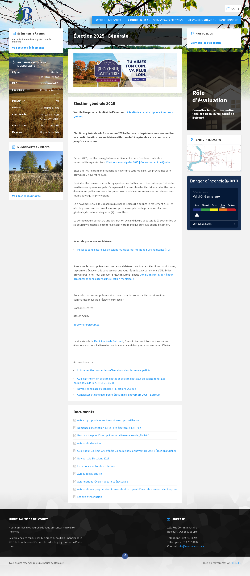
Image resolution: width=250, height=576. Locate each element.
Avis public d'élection (89, 443)
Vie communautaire (201, 20)
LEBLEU (236, 563)
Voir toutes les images (26, 196)
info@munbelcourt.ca (86, 324)
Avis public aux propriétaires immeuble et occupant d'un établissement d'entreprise (127, 489)
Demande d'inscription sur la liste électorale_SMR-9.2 (109, 427)
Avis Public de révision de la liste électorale (102, 481)
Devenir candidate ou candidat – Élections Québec (106, 388)
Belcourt (114, 20)
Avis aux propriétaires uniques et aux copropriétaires (108, 420)
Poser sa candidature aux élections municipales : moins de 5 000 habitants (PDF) (124, 249)
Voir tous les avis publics (206, 42)
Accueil (100, 20)
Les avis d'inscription (89, 496)
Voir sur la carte (214, 224)
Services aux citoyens (168, 20)
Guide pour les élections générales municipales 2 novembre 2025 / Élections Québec (126, 451)
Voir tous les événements (28, 47)
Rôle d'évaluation (209, 96)
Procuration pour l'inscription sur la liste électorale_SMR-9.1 (113, 435)
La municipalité (137, 20)
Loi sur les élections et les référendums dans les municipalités (114, 370)
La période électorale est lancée (96, 466)
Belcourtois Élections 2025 (93, 458)
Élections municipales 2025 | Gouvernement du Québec (138, 162)
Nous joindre (228, 20)
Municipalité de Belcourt (108, 341)
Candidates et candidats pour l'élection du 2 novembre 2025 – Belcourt (118, 394)
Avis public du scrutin (89, 473)
